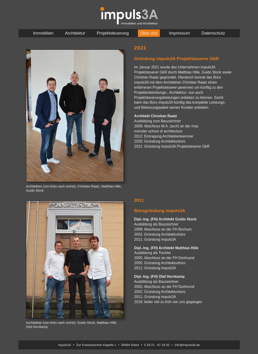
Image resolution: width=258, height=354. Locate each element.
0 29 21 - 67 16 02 (156, 345)
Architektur (75, 33)
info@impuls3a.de (187, 345)
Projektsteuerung (113, 33)
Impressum (179, 33)
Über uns (148, 33)
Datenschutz (213, 33)
